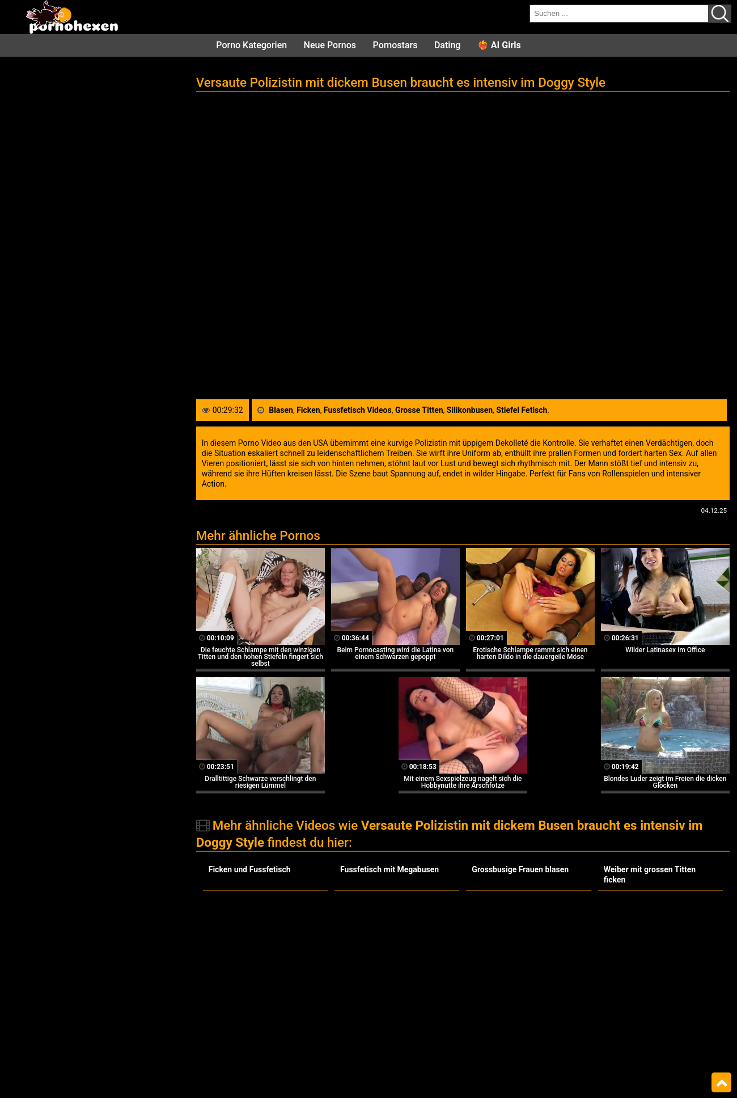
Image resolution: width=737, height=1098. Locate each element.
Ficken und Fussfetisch (250, 869)
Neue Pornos (330, 45)
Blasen (281, 410)
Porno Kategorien (251, 45)
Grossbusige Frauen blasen (520, 869)
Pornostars (395, 45)
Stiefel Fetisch (521, 410)
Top (721, 1082)
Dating (447, 45)
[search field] (619, 14)
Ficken (308, 410)
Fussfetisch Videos (358, 410)
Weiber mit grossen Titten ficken (650, 874)
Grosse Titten (419, 410)
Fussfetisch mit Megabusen (389, 869)
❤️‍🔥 (499, 45)
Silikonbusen (470, 410)
